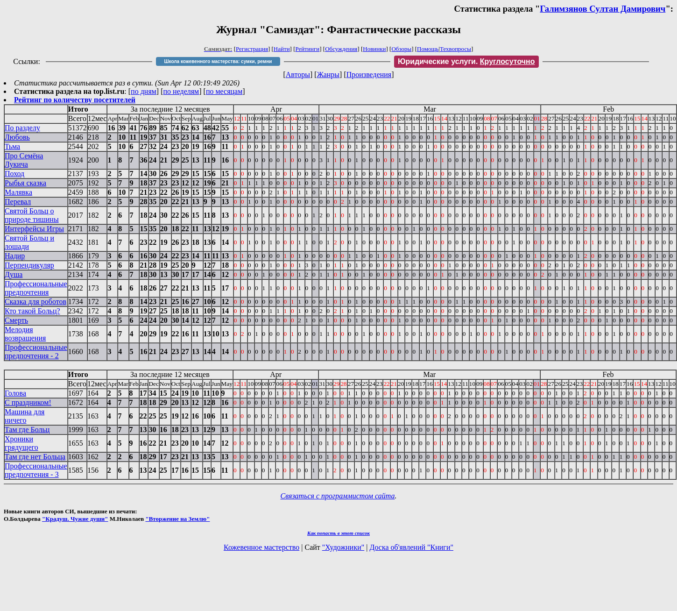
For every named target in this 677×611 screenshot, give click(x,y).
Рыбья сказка (25, 183)
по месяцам (224, 91)
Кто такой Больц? (32, 311)
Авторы (298, 74)
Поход (14, 174)
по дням (143, 91)
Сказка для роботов (35, 302)
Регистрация (252, 48)
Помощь (427, 48)
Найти (282, 48)
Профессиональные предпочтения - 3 (36, 470)
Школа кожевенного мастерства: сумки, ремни (218, 61)
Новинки (374, 48)
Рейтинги (308, 48)
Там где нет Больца (35, 457)
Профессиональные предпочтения (36, 288)
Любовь (17, 137)
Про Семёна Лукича (24, 160)
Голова (15, 393)
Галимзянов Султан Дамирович (602, 9)
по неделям (181, 91)
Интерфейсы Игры (34, 229)
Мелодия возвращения (25, 334)
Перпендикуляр (29, 265)
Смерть (16, 320)
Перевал (18, 202)
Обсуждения (341, 48)
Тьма (12, 146)
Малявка (18, 192)
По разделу (22, 128)
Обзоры (401, 48)
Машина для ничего (24, 416)
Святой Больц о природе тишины (32, 215)
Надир (15, 256)
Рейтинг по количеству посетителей (74, 100)
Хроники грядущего (21, 443)
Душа (13, 274)
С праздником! (28, 402)
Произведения (369, 74)
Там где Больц (27, 429)
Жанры (328, 74)
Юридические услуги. (466, 61)
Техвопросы (455, 48)
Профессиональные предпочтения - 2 (36, 351)
